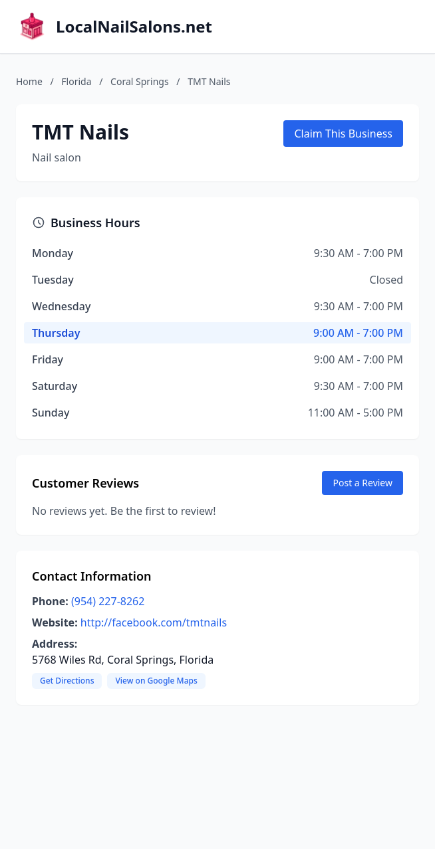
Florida (76, 81)
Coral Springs (139, 81)
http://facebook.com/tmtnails (153, 622)
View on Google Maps (156, 680)
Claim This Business (343, 133)
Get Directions (67, 680)
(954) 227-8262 (107, 601)
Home (29, 81)
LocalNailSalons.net (134, 26)
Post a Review (362, 482)
